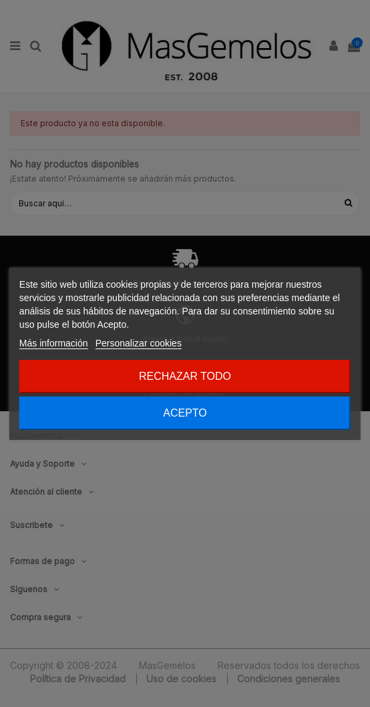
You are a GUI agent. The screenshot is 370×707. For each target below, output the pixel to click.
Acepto (185, 413)
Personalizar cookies (139, 343)
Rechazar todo (185, 376)
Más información (53, 343)
